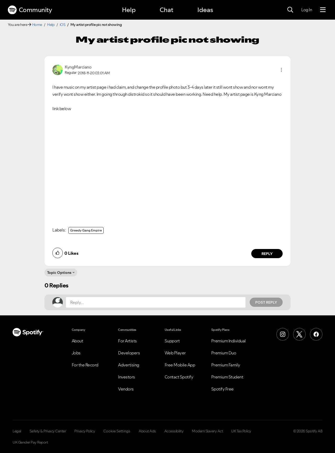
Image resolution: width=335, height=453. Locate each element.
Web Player (175, 353)
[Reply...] (155, 302)
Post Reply (266, 302)
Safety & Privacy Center (48, 431)
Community (30, 9)
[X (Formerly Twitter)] (299, 334)
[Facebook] (316, 334)
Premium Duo (223, 353)
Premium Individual (228, 341)
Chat (166, 9)
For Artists (127, 341)
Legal (17, 431)
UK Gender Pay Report (30, 442)
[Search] (290, 10)
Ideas (205, 9)
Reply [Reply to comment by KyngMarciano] (267, 253)
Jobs (76, 353)
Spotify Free (222, 389)
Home (37, 24)
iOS (62, 24)
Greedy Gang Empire (86, 230)
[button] (281, 70)
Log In (306, 10)
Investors (126, 377)
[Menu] (323, 10)
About (77, 341)
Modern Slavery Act (207, 431)
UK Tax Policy (241, 431)
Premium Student (227, 377)
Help (129, 9)
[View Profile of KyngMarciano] (78, 67)
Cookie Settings (116, 431)
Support (172, 341)
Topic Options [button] (59, 272)
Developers (129, 353)
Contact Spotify (179, 377)
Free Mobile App (180, 365)
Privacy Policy (84, 431)
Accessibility (174, 431)
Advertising (128, 365)
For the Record (85, 365)
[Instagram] (282, 334)
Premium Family (225, 365)
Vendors (126, 389)
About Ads (147, 431)
